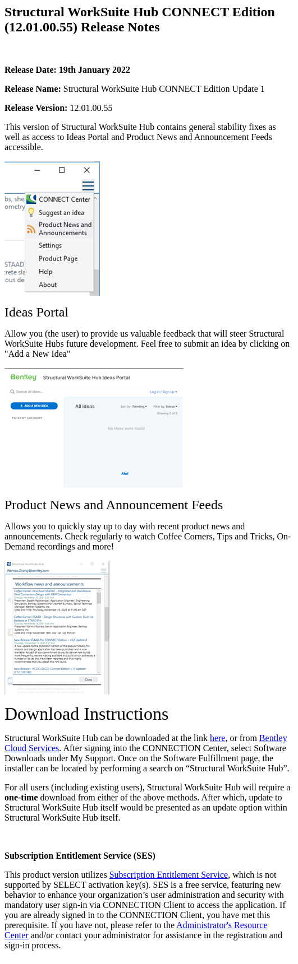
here (218, 738)
